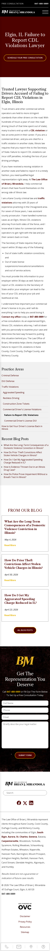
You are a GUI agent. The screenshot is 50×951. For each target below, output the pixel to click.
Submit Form (25, 755)
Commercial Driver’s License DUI (20, 420)
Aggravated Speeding (13, 392)
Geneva (33, 836)
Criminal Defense (10, 375)
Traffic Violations (10, 386)
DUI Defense (8, 381)
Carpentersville (10, 841)
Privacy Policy (25, 921)
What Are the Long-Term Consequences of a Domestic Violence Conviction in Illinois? (26, 447)
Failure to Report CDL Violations (21, 415)
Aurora (11, 836)
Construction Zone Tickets (16, 403)
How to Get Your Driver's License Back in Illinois (22, 427)
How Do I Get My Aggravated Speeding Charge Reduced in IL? (23, 461)
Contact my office (11, 316)
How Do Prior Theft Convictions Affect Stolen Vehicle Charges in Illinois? (23, 454)
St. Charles (22, 836)
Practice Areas (13, 369)
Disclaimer (25, 916)
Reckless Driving (11, 398)
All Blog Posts (25, 630)
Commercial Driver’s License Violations (22, 409)
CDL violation (38, 130)
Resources (25, 927)
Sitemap (25, 932)
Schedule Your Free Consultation (25, 57)
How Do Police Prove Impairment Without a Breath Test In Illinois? (25, 476)
